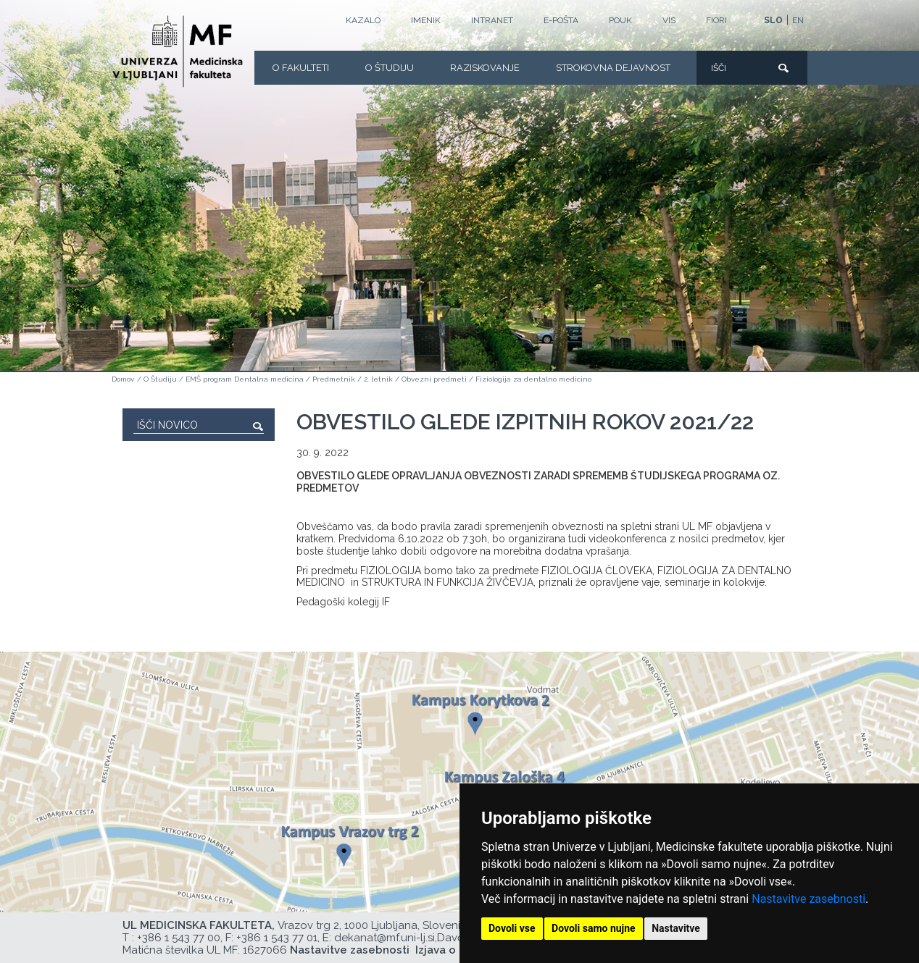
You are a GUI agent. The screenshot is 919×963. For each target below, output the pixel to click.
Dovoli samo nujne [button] (594, 928)
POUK (620, 20)
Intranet (492, 20)
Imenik (426, 20)
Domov (123, 379)
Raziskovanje (485, 67)
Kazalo (363, 20)
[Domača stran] (178, 51)
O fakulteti (301, 67)
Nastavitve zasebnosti (808, 899)
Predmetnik (333, 379)
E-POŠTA (561, 20)
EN (798, 20)
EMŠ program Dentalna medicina (245, 379)
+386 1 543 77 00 (178, 937)
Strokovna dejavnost (613, 67)
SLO (773, 20)
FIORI (716, 20)
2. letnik (378, 379)
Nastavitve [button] (676, 928)
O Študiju (389, 67)
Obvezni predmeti (434, 379)
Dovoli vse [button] (512, 928)
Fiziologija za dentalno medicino (533, 379)
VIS (668, 20)
